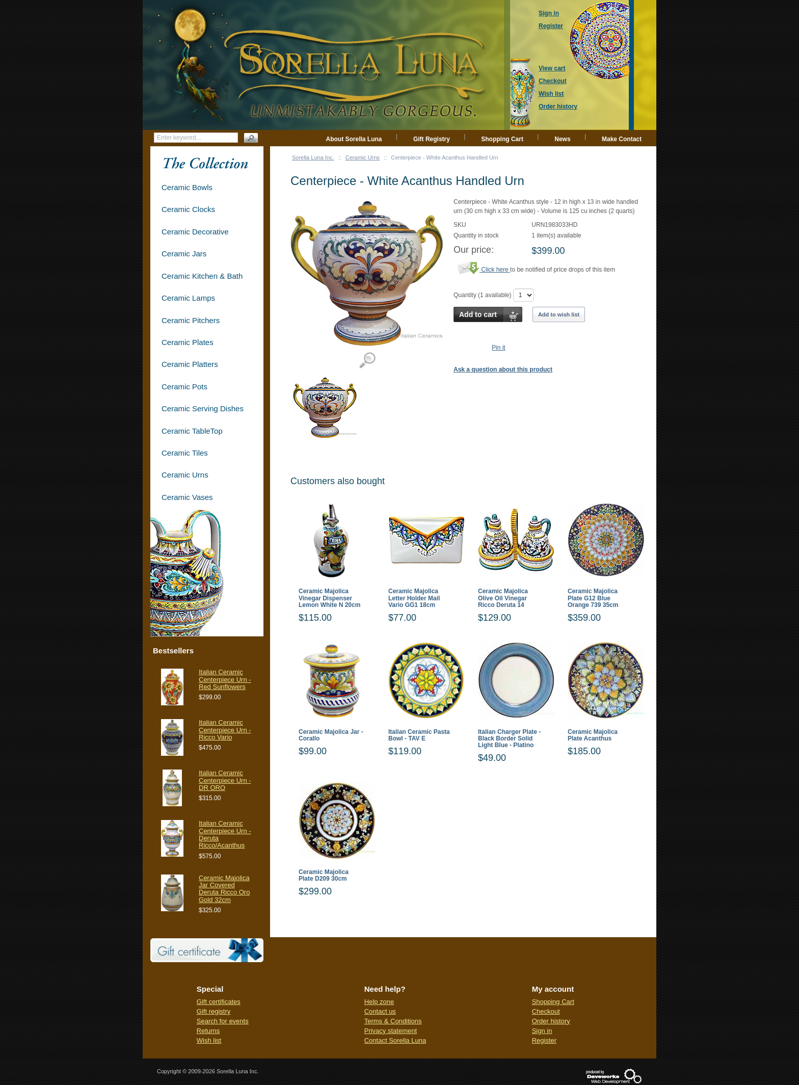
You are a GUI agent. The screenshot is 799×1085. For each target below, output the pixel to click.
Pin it (498, 347)
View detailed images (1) (367, 361)
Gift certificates (219, 1001)
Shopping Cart (502, 139)
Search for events (223, 1021)
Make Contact (622, 139)
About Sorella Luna (354, 139)
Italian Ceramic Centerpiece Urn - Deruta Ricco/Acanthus (225, 834)
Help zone (379, 1001)
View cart (552, 68)
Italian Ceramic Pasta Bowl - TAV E (419, 735)
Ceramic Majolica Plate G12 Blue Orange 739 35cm (593, 598)
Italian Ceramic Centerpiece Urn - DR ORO (225, 780)
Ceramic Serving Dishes (203, 408)
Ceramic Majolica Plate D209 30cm (324, 875)
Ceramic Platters (190, 364)
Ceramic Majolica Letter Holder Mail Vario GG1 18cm (414, 598)
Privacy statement (390, 1031)
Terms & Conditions (393, 1021)
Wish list (209, 1040)
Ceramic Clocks (188, 209)
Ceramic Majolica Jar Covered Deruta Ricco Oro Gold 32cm (224, 889)
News (562, 139)
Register (544, 1040)
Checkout (546, 1011)
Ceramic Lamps (188, 298)
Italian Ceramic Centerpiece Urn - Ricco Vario (225, 730)
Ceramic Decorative (195, 231)
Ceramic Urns (362, 157)
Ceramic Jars (184, 253)
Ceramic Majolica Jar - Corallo (331, 735)
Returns (208, 1031)
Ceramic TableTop (192, 431)
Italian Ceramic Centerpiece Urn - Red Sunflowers (225, 679)
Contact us (380, 1011)
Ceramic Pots (184, 386)
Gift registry (213, 1011)
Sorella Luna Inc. (313, 157)
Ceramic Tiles (185, 452)
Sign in (542, 1031)
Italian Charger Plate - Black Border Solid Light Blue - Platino (509, 739)
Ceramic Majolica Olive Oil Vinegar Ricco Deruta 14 (503, 598)
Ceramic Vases (187, 497)
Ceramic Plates (188, 342)
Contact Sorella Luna (395, 1040)
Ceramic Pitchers (191, 320)
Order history (551, 1021)
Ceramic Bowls (187, 187)
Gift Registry (431, 139)
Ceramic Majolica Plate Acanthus (593, 735)
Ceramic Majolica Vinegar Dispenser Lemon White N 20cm (329, 598)
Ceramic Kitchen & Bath (202, 276)
